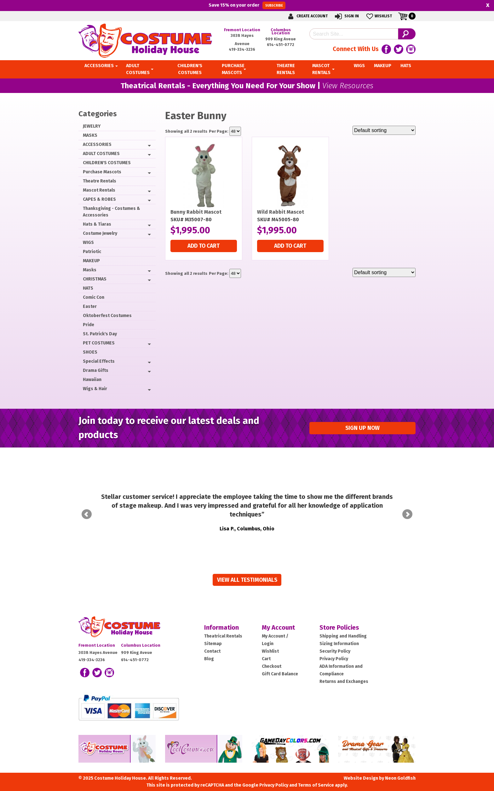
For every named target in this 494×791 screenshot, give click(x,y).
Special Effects (99, 361)
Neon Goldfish (400, 778)
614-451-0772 (280, 44)
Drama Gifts (95, 370)
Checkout (271, 666)
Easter (90, 306)
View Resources (347, 85)
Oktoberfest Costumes (107, 315)
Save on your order (247, 5)
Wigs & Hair (95, 388)
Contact (212, 651)
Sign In (346, 16)
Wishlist (378, 16)
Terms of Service (316, 785)
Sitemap (213, 643)
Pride (88, 324)
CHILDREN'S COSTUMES (107, 162)
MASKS (90, 135)
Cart (266, 658)
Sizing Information (339, 643)
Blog (209, 658)
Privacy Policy (333, 658)
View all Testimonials (247, 580)
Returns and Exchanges (343, 681)
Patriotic (92, 251)
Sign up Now (362, 428)
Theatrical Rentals (223, 636)
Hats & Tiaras (97, 224)
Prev (87, 514)
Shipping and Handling (343, 636)
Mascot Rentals (99, 190)
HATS (88, 288)
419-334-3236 (242, 49)
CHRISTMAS (94, 279)
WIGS (88, 242)
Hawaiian (92, 379)
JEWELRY (92, 126)
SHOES (90, 352)
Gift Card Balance (280, 674)
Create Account (307, 16)
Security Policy (334, 651)
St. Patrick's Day (100, 334)
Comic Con (93, 297)
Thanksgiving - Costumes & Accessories (111, 212)
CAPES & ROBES (99, 199)
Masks (89, 270)
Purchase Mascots (102, 172)
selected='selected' (235, 131)
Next (407, 514)
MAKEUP (91, 260)
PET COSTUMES (99, 343)
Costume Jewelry (100, 233)
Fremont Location (242, 29)
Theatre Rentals (99, 181)
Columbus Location (281, 31)
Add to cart (203, 246)
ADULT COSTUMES (101, 153)
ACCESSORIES (97, 144)
